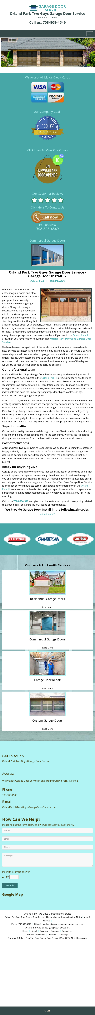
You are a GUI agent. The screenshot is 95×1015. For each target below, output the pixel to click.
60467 (51, 514)
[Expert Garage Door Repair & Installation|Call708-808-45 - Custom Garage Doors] (47, 722)
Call (48, 1010)
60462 (43, 514)
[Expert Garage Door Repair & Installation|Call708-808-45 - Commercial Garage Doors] (47, 641)
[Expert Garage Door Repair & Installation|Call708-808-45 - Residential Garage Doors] (47, 600)
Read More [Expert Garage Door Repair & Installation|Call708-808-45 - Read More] (47, 607)
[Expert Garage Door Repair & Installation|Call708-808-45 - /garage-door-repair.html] (47, 663)
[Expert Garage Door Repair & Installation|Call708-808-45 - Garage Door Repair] (47, 681)
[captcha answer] (14, 877)
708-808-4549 (54, 22)
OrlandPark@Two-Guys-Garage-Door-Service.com (29, 807)
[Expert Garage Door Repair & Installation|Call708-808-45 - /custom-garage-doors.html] (47, 704)
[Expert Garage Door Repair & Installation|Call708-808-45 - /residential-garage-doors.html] (47, 582)
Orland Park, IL (39, 281)
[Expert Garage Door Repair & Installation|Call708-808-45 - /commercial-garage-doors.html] (47, 622)
